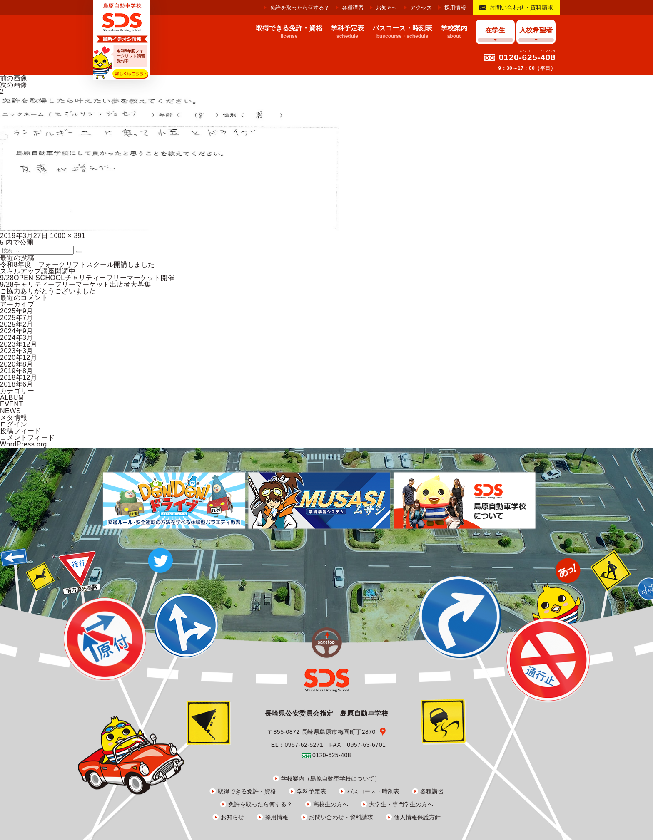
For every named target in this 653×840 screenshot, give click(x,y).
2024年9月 (16, 331)
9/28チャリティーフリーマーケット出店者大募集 (75, 284)
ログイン (13, 424)
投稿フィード (20, 430)
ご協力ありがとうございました (48, 291)
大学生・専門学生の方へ (401, 804)
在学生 (495, 30)
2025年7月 (16, 317)
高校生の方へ (330, 804)
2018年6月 (16, 384)
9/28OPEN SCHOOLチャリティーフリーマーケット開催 (87, 277)
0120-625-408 (527, 57)
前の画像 (13, 78)
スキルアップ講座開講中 (37, 271)
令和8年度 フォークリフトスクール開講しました (77, 264)
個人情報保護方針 (417, 817)
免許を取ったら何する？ (299, 7)
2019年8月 (16, 370)
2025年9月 (16, 311)
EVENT (11, 404)
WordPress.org (23, 444)
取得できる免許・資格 (247, 791)
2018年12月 (18, 377)
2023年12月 (18, 344)
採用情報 (455, 7)
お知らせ (387, 7)
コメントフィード (27, 437)
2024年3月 (16, 337)
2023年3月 (16, 350)
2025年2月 (16, 324)
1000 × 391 (67, 235)
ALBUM (12, 397)
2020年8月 (16, 364)
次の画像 (13, 84)
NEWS (10, 410)
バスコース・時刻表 (373, 791)
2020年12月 (18, 357)
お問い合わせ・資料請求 (521, 7)
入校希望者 (536, 30)
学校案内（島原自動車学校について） (330, 778)
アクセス (421, 7)
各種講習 (353, 7)
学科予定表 (311, 791)
